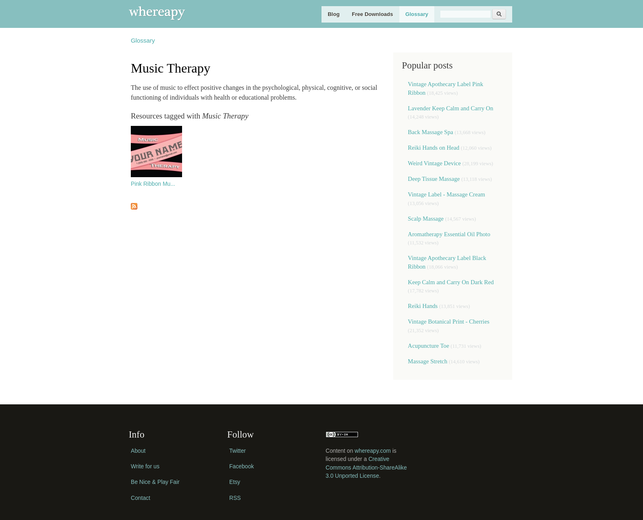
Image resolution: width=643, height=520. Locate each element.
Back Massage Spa (430, 132)
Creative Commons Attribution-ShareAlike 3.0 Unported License (366, 467)
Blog (334, 14)
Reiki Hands (423, 306)
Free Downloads (372, 14)
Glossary (417, 14)
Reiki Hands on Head (433, 147)
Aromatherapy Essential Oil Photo (449, 234)
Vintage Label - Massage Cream (446, 194)
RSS (235, 498)
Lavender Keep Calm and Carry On (450, 108)
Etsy (234, 482)
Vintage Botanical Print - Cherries (449, 321)
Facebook (241, 466)
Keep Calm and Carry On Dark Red (451, 282)
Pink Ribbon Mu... (153, 184)
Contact (140, 498)
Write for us (145, 466)
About (138, 451)
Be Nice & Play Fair (155, 482)
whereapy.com (373, 451)
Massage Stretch (427, 361)
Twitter (237, 451)
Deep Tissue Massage (434, 179)
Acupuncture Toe (428, 345)
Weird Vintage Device (434, 163)
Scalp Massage (426, 218)
